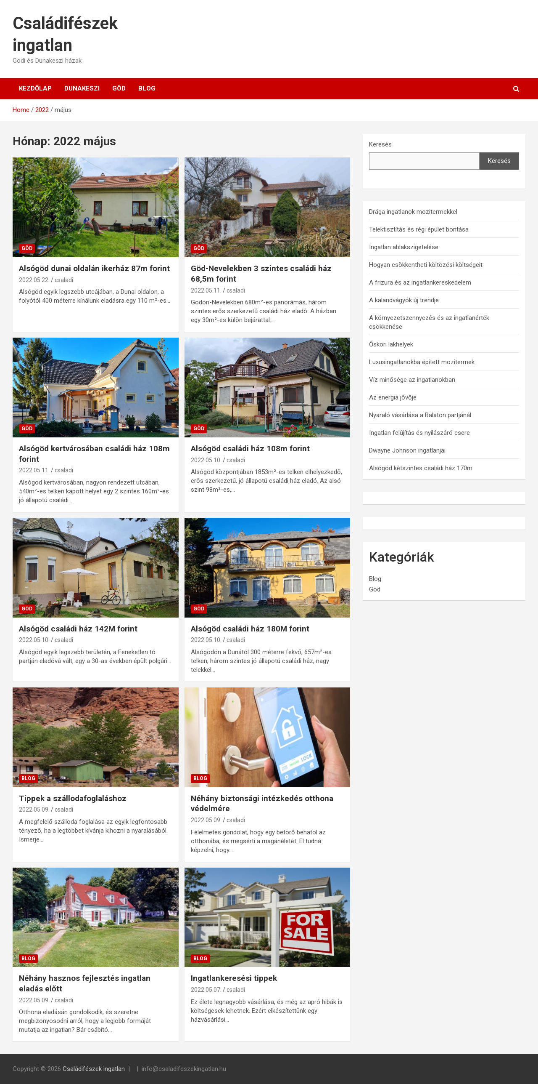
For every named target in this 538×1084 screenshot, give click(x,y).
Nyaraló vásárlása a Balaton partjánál (420, 415)
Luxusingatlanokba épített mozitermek (422, 362)
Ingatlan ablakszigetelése (403, 247)
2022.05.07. (206, 989)
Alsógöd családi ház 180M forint (250, 629)
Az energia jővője (393, 397)
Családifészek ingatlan (94, 1069)
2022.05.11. (206, 290)
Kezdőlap (35, 88)
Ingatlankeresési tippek (234, 978)
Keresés (380, 144)
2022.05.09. (34, 809)
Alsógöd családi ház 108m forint (250, 448)
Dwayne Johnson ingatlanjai (407, 450)
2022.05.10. (206, 460)
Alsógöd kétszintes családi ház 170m (420, 468)
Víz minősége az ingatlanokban (412, 380)
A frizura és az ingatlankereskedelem (420, 282)
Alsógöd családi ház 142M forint (78, 629)
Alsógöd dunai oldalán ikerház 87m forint (94, 268)
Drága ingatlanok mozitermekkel (413, 212)
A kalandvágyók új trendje (404, 300)
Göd (119, 88)
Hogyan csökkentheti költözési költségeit (426, 265)
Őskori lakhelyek (391, 344)
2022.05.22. (34, 280)
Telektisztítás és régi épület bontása (419, 229)
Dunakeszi (82, 88)
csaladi (64, 280)
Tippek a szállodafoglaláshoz (73, 798)
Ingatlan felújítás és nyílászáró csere (419, 433)
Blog (147, 88)
